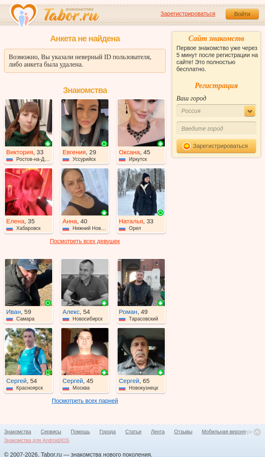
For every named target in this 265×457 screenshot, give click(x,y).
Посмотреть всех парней (85, 400)
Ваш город (191, 98)
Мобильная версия (224, 432)
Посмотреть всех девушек (85, 241)
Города (107, 432)
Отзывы (183, 432)
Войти (242, 14)
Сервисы (51, 432)
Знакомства (17, 432)
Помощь (80, 432)
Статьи (133, 432)
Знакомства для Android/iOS (36, 440)
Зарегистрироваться (188, 13)
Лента (157, 432)
